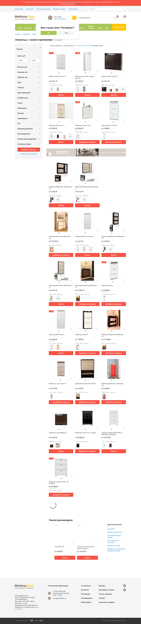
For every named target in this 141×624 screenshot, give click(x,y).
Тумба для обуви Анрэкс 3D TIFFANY (58, 483)
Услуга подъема (105, 594)
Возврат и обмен (59, 9)
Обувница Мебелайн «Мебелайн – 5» (87, 188)
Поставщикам (86, 598)
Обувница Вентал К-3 (56, 125)
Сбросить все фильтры (29, 154)
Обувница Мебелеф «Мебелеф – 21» (112, 335)
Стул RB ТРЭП (59, 547)
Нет (66, 33)
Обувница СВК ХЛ (81, 334)
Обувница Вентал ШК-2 (109, 76)
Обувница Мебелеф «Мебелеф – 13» (60, 237)
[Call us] (74, 18)
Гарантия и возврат (107, 602)
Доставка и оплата (43, 9)
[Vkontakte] (124, 585)
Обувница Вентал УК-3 (109, 125)
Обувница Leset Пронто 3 (58, 384)
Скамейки (111, 529)
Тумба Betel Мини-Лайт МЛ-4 (85, 384)
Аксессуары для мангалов (113, 541)
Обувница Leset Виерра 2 (57, 433)
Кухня (19, 28)
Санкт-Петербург (60, 19)
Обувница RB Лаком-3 (56, 334)
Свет (107, 28)
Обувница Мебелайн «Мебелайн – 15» (61, 188)
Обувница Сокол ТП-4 (83, 125)
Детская (80, 28)
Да (49, 33)
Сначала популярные (82, 46)
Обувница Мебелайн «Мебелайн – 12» (113, 237)
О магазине (19, 9)
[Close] (40, 48)
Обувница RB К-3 (107, 285)
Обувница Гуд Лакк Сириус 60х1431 (84, 77)
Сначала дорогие (68, 46)
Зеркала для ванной (114, 532)
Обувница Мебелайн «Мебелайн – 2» (61, 286)
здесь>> (78, 4)
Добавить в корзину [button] (87, 142)
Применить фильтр (28, 149)
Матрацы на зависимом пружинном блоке (116, 550)
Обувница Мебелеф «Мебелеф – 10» (112, 385)
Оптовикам (85, 594)
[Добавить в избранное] (71, 71)
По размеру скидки (96, 46)
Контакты (29, 9)
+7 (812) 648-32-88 (84, 18)
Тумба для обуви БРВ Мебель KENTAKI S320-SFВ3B (111, 434)
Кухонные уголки (113, 545)
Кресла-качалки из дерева (114, 536)
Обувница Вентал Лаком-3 (84, 236)
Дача (100, 28)
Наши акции (73, 9)
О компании (86, 586)
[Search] (124, 9)
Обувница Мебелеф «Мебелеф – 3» (86, 286)
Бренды (102, 586)
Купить (61, 95)
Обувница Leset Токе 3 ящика (85, 433)
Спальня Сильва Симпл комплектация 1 (85, 548)
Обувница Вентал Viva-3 (57, 76)
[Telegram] (124, 589)
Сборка (102, 598)
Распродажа (119, 27)
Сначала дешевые (56, 46)
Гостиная (28, 28)
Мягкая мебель (91, 27)
